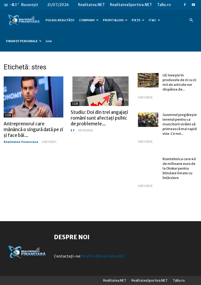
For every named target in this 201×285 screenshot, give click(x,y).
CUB (8, 115)
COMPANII (89, 20)
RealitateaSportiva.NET (131, 4)
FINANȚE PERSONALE (24, 41)
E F (73, 130)
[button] (191, 20)
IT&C (154, 20)
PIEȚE (138, 20)
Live (49, 41)
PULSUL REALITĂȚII (60, 20)
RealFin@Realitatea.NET (104, 256)
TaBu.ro (164, 4)
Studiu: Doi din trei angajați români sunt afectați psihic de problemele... (99, 118)
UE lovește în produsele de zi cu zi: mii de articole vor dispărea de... (180, 82)
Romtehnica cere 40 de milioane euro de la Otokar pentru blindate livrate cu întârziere (179, 168)
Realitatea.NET (91, 4)
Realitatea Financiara (21, 142)
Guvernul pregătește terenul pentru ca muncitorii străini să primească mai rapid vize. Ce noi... (180, 124)
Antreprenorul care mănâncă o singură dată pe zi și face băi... (33, 129)
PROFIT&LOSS (115, 20)
